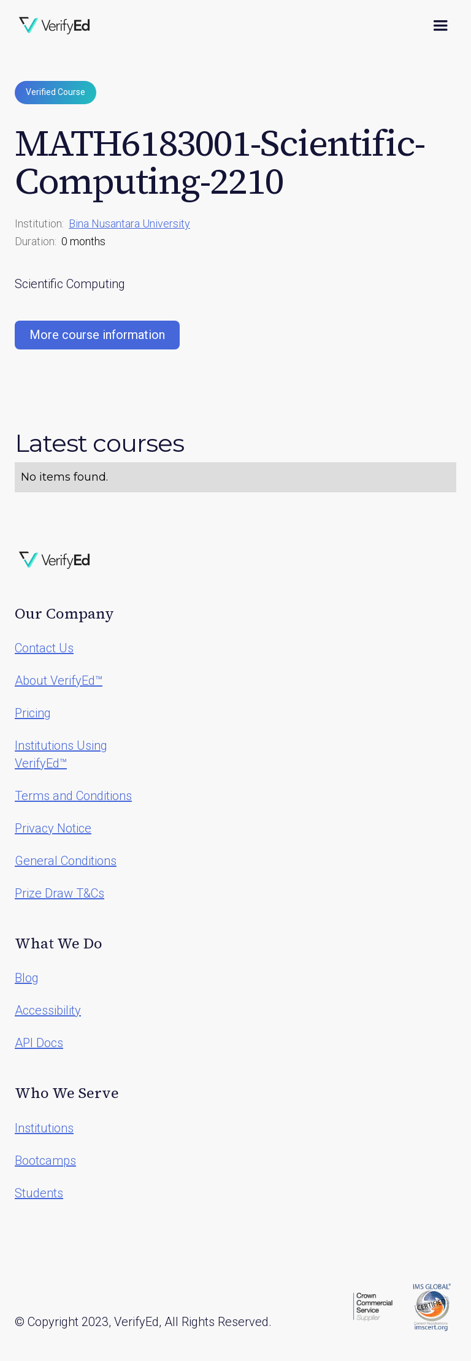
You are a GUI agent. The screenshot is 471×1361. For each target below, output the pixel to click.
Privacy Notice (53, 828)
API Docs (39, 1042)
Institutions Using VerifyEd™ (61, 754)
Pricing (33, 713)
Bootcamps (45, 1160)
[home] (54, 25)
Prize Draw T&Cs (59, 893)
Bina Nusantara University (129, 223)
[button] (440, 26)
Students (39, 1193)
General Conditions (66, 860)
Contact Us (44, 648)
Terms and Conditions (73, 795)
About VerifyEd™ (58, 680)
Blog (27, 977)
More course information (97, 334)
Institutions (44, 1128)
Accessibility (48, 1010)
